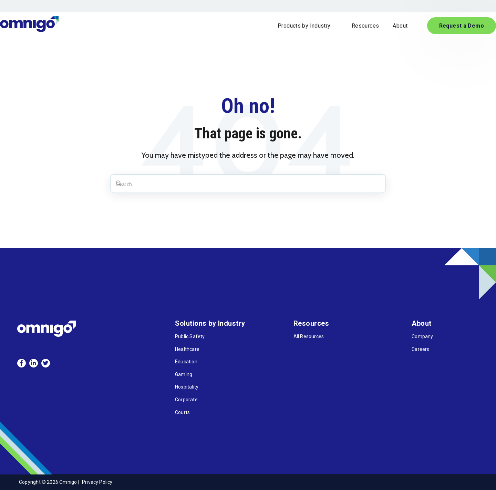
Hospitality (186, 387)
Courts (182, 412)
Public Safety (190, 336)
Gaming (183, 374)
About (401, 26)
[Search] (248, 183)
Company (422, 336)
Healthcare (187, 349)
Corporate (186, 399)
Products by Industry (305, 26)
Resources (365, 26)
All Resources (308, 336)
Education (186, 361)
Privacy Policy (97, 482)
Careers (420, 349)
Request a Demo (461, 25)
